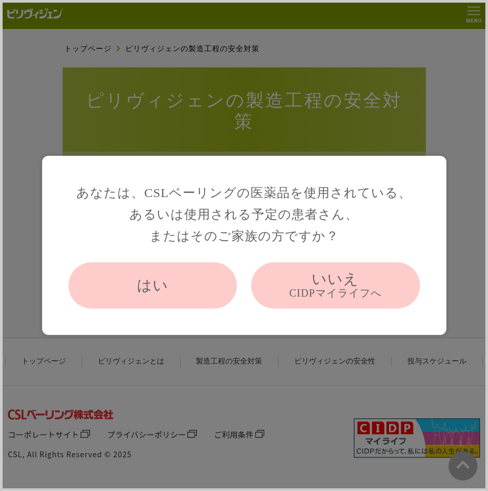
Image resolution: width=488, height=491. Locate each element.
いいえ (335, 285)
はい (152, 285)
